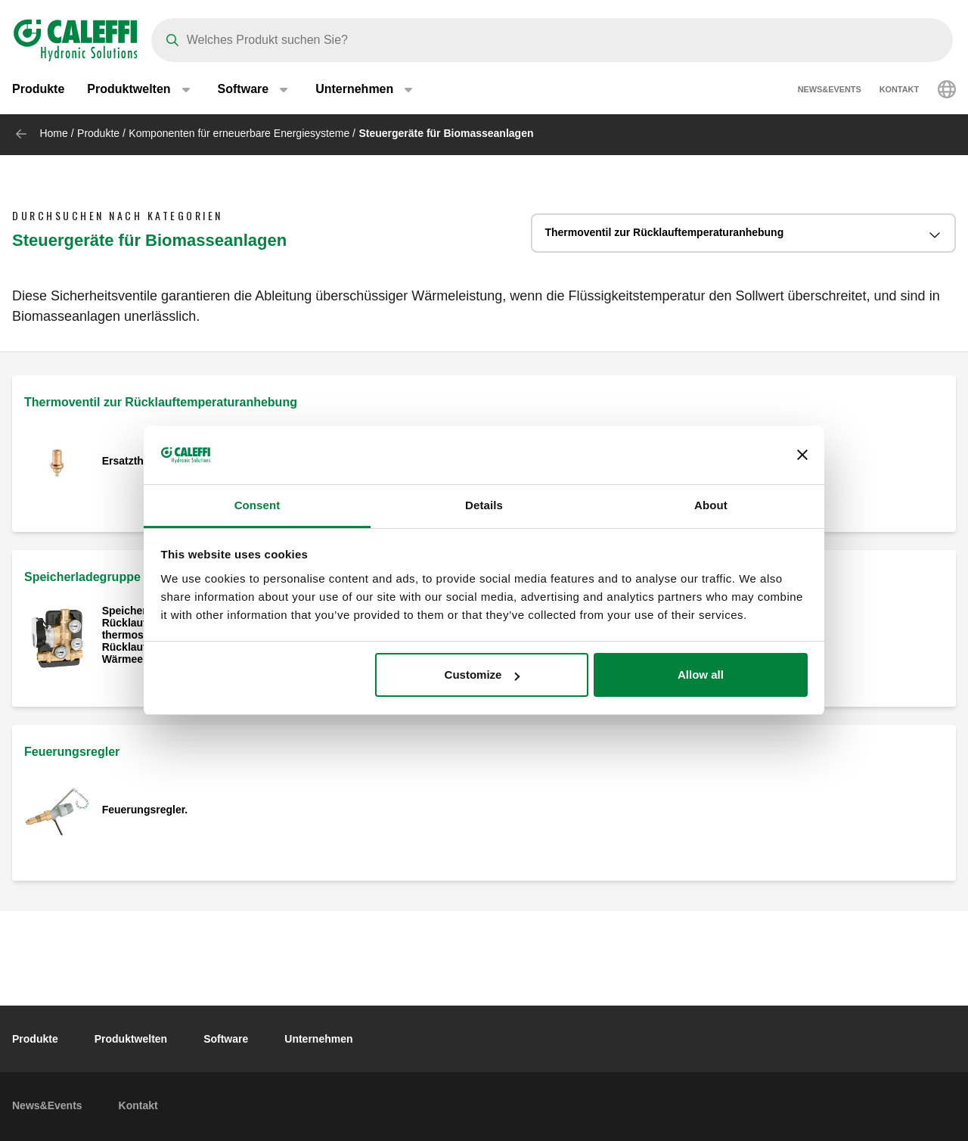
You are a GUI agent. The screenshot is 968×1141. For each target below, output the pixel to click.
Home (53, 133)
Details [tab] (484, 505)
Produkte (38, 90)
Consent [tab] (257, 505)
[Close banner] (802, 455)
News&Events (829, 90)
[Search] (552, 40)
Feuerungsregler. (145, 810)
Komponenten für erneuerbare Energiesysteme (239, 133)
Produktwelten (131, 1039)
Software (225, 1039)
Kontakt (899, 90)
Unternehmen (318, 1039)
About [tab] (711, 505)
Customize (482, 674)
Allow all (701, 674)
